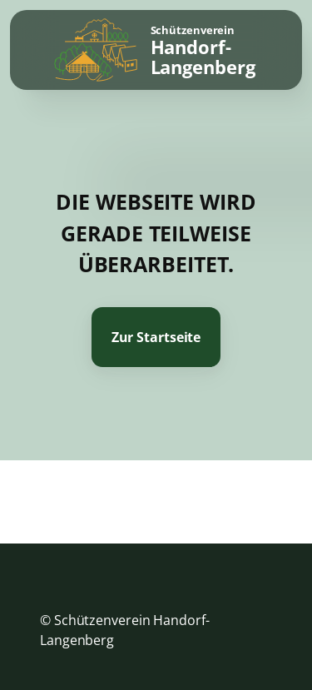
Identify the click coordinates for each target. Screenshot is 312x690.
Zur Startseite (156, 337)
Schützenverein (203, 51)
